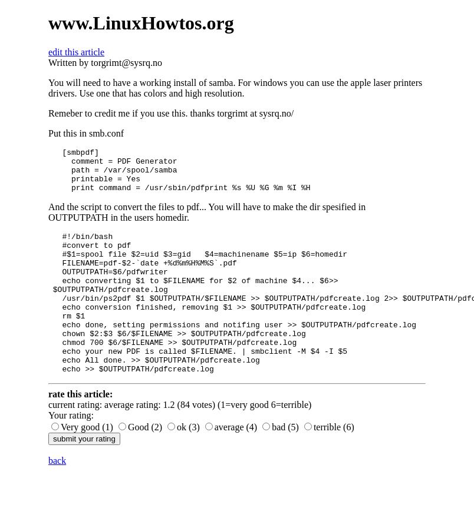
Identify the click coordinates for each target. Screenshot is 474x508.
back (57, 498)
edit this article (76, 52)
